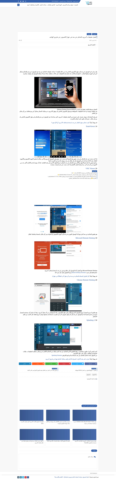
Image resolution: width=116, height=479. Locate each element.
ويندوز (89, 34)
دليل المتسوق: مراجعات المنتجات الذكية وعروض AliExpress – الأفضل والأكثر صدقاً (72, 477)
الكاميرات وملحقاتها (34, 4)
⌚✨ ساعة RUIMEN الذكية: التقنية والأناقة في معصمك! (84, 173)
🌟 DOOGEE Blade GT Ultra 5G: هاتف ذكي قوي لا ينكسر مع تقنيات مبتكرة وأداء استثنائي (77, 174)
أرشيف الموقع (75, 1)
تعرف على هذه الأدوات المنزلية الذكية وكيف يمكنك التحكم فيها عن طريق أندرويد (67, 359)
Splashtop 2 (91, 320)
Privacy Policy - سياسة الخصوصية (65, 1)
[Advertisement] (58, 20)
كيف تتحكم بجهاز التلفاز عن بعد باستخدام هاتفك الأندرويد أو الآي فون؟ (70, 122)
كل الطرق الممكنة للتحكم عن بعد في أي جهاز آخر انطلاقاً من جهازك (70, 276)
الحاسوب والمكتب (51, 4)
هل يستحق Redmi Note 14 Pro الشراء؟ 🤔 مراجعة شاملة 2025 (82, 178)
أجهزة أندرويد (59, 4)
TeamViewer (90, 126)
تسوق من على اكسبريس (68, 4)
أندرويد (94, 34)
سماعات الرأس (43, 4)
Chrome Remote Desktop (86, 280)
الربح (28, 4)
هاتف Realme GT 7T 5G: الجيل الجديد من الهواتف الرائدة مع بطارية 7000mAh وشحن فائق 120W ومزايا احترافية (72, 176)
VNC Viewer (90, 168)
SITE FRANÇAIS (55, 1)
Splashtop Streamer (57, 355)
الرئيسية (76, 4)
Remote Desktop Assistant (79, 272)
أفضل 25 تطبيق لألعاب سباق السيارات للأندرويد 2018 (58, 441)
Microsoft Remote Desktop (85, 238)
